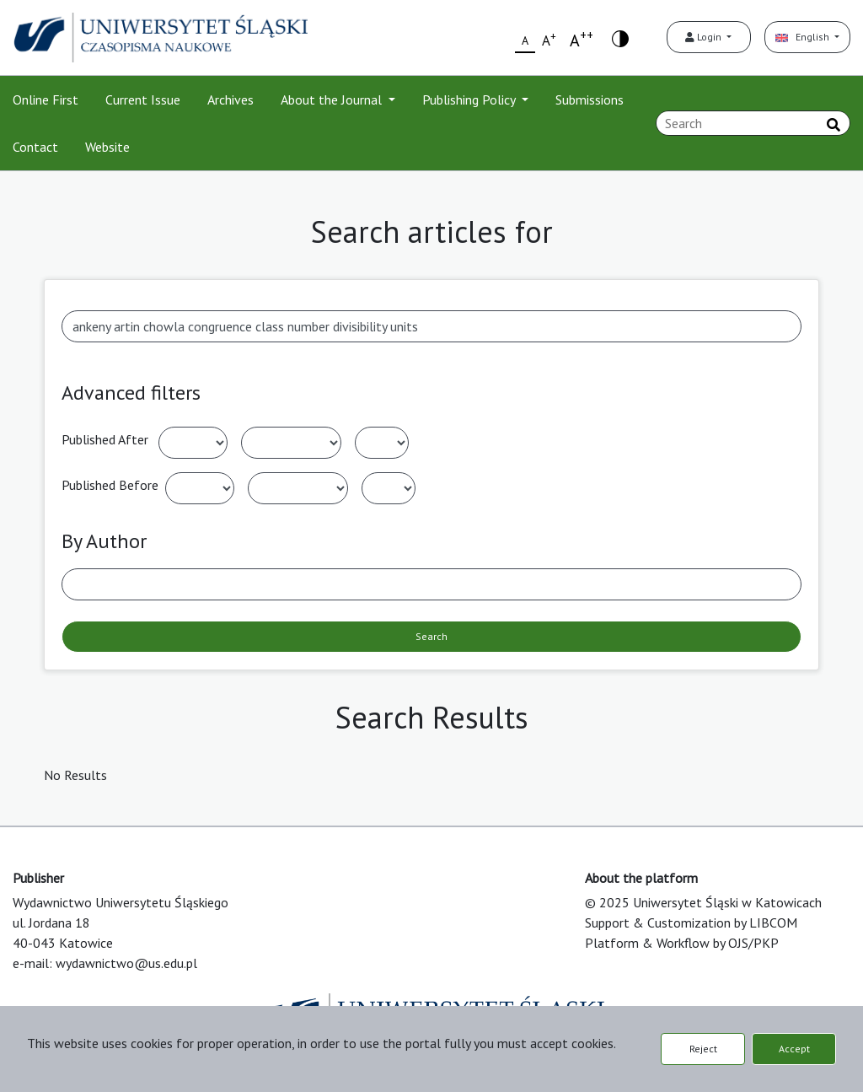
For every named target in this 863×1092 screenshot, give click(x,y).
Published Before (110, 484)
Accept (794, 1048)
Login (704, 36)
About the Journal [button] (333, 99)
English (803, 36)
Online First (45, 99)
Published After (105, 439)
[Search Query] (753, 123)
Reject (703, 1048)
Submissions (589, 99)
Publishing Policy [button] (470, 99)
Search (431, 636)
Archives (230, 99)
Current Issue (142, 99)
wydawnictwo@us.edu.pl (126, 963)
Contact (35, 146)
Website (107, 146)
